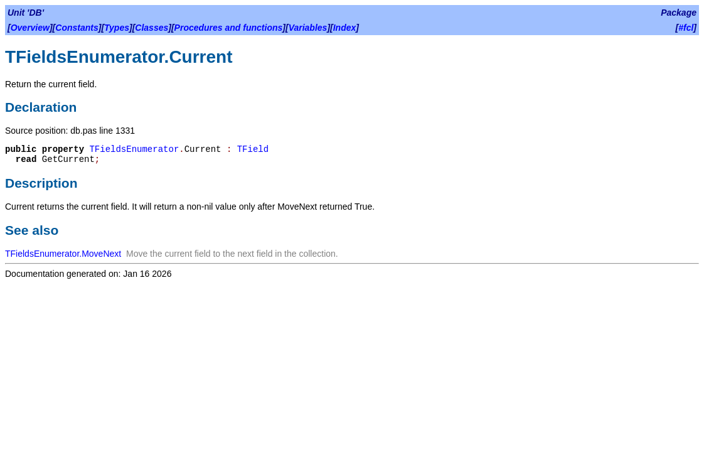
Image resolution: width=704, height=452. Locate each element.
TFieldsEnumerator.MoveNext (63, 254)
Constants (76, 28)
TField (253, 149)
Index (344, 28)
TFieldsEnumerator (134, 149)
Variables (308, 28)
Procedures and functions (228, 28)
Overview (30, 28)
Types (116, 28)
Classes (151, 28)
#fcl (685, 28)
